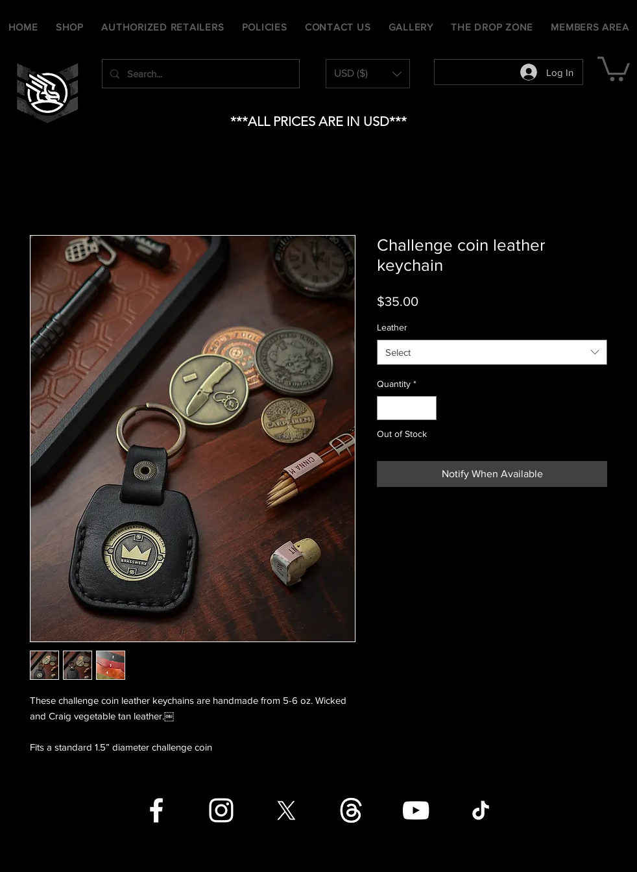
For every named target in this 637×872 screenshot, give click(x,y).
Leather (392, 327)
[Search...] (199, 74)
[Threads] (351, 810)
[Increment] (426, 408)
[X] (286, 810)
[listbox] (368, 73)
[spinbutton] (406, 408)
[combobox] (492, 352)
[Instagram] (221, 810)
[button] (368, 73)
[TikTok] (480, 810)
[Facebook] (156, 810)
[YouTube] (416, 810)
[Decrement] (387, 408)
